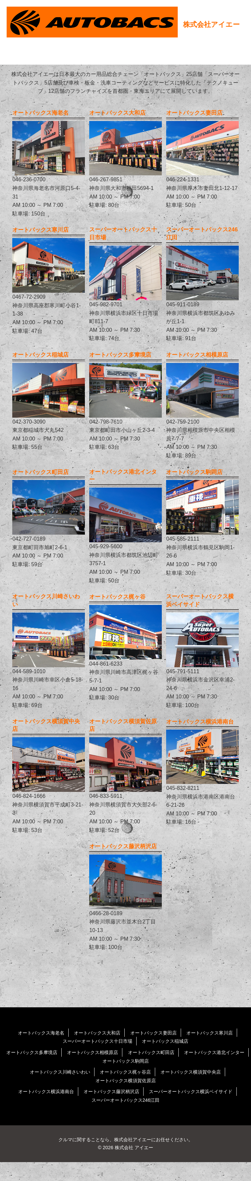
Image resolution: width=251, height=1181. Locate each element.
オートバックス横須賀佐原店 (125, 1099)
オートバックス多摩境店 (60, 1071)
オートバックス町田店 (193, 1071)
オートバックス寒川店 (219, 1051)
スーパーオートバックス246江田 (125, 1119)
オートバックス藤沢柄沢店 (109, 1110)
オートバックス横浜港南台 (36, 1110)
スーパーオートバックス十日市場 (94, 1060)
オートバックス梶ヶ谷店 (125, 1090)
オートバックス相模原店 (128, 1071)
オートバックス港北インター (94, 1080)
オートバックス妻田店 (156, 1051)
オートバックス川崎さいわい (52, 1090)
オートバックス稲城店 (170, 1060)
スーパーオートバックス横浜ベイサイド (198, 1110)
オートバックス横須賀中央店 (198, 1090)
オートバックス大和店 (93, 1051)
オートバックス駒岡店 (164, 1080)
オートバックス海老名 (31, 1051)
